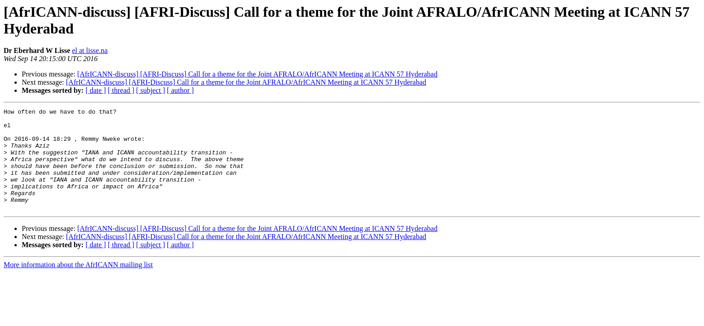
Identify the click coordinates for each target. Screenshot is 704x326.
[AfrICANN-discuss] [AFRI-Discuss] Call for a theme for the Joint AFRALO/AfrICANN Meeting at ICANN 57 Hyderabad (257, 74)
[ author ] (180, 90)
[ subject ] (150, 90)
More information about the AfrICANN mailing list (78, 285)
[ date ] (96, 90)
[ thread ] (121, 90)
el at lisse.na (90, 50)
